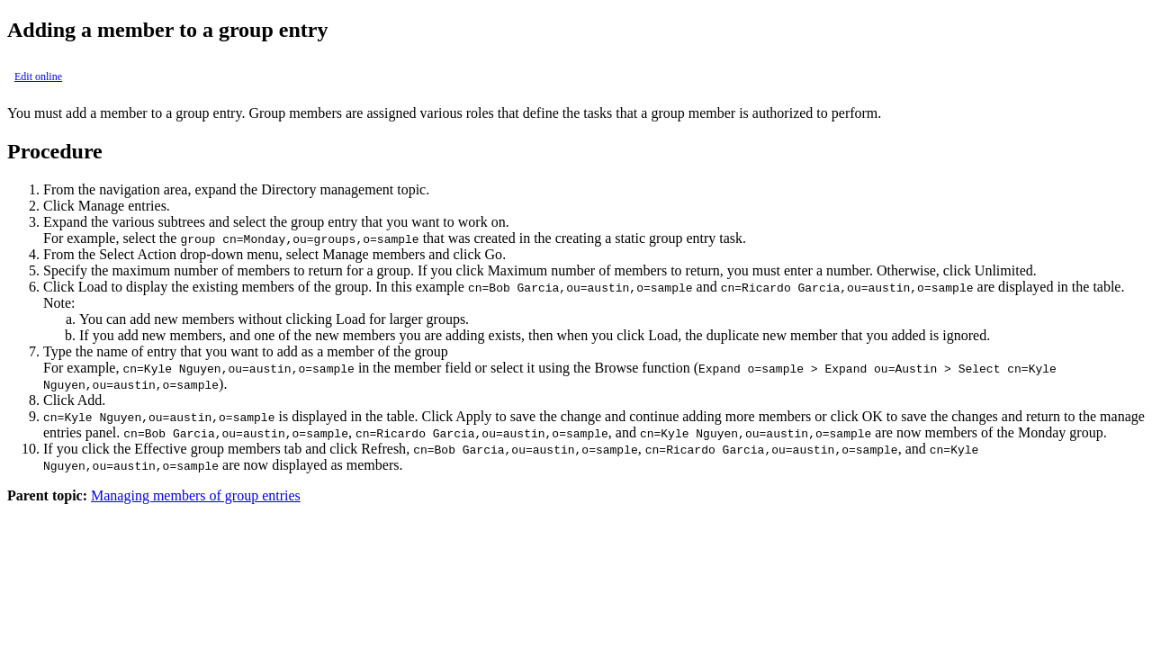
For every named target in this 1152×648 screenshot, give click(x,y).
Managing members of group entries (196, 495)
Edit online (38, 76)
